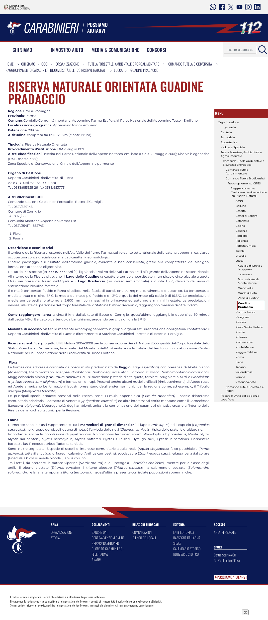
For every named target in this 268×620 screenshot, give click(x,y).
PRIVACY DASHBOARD (105, 543)
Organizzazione (67, 64)
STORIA (55, 537)
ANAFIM (96, 559)
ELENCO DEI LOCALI (144, 537)
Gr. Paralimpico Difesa (227, 560)
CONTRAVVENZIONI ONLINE (108, 537)
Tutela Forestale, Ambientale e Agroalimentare (123, 64)
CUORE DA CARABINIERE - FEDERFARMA (108, 551)
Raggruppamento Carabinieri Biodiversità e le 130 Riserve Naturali (55, 70)
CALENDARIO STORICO (186, 548)
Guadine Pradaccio (144, 70)
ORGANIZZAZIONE (61, 532)
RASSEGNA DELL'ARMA (186, 537)
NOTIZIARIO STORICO (186, 554)
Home (9, 64)
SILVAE (177, 543)
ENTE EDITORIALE (183, 532)
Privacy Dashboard (39, 612)
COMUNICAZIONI (142, 532)
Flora (17, 233)
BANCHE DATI (100, 532)
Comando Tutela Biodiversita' (190, 64)
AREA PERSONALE (225, 532)
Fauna (18, 238)
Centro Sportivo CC (225, 554)
